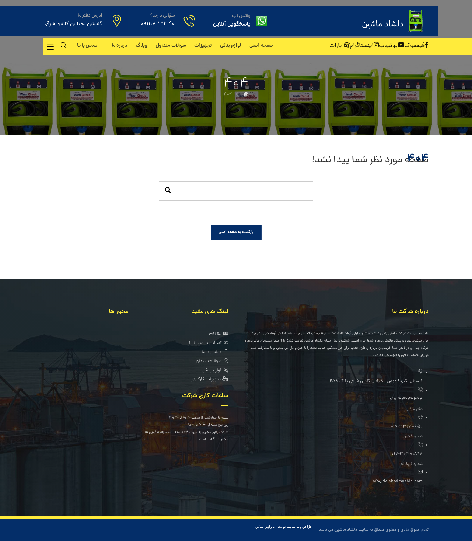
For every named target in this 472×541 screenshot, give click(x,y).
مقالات (218, 334)
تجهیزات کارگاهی (209, 379)
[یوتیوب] (392, 45)
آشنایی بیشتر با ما (208, 343)
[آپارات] (339, 45)
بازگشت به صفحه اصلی (236, 232)
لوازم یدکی (215, 370)
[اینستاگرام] (364, 45)
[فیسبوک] (417, 45)
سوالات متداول (211, 361)
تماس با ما (215, 352)
